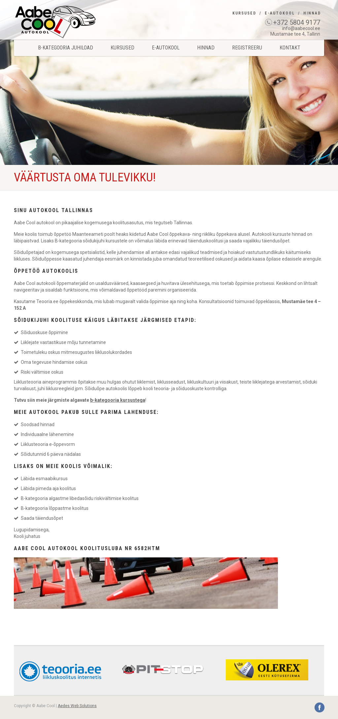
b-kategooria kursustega (117, 400)
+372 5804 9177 (296, 22)
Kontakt (290, 48)
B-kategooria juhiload (65, 48)
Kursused (244, 13)
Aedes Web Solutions (77, 705)
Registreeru (247, 48)
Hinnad (312, 13)
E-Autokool (280, 13)
